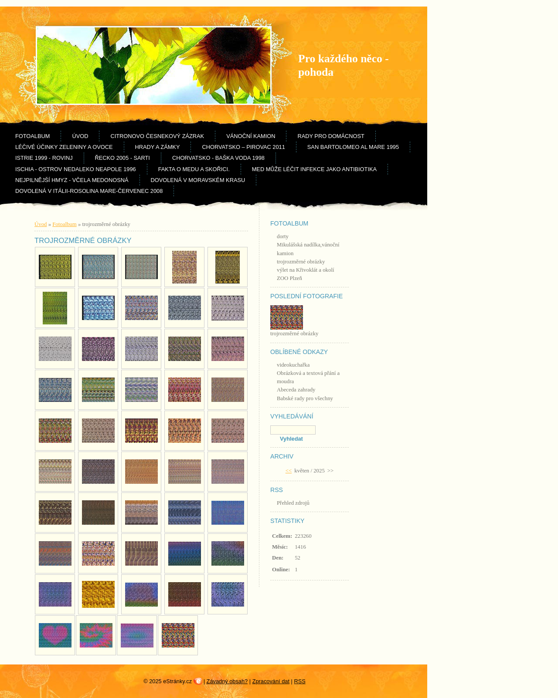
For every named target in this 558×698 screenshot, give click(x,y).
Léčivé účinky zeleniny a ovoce (64, 147)
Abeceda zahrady (296, 390)
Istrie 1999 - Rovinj (44, 158)
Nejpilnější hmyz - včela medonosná (72, 180)
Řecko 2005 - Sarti (122, 158)
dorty (283, 236)
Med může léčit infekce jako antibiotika (314, 169)
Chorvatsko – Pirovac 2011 (243, 147)
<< (289, 471)
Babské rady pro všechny (305, 398)
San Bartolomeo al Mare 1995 (353, 147)
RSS (299, 681)
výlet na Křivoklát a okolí (305, 270)
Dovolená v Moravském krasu (198, 180)
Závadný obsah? (227, 681)
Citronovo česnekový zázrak (157, 136)
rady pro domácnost (330, 136)
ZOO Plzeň (289, 278)
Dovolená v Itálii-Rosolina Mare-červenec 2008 (89, 191)
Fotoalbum (32, 136)
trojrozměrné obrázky (301, 262)
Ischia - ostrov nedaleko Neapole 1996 (75, 169)
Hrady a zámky (157, 147)
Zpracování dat (270, 681)
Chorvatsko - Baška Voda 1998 (218, 158)
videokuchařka (293, 365)
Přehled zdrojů (293, 503)
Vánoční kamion (250, 136)
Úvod (80, 136)
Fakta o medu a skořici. (194, 169)
